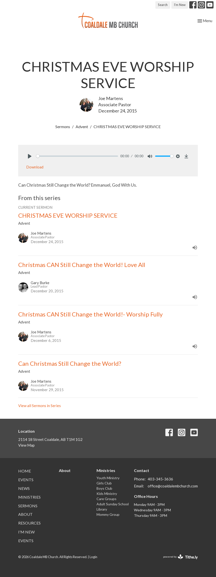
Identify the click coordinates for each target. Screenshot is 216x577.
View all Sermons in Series (39, 405)
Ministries (29, 497)
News (24, 488)
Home (24, 471)
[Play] (30, 156)
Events (25, 479)
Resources (29, 523)
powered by (180, 557)
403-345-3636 (160, 479)
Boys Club (104, 488)
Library (102, 509)
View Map (26, 445)
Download (34, 167)
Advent (82, 126)
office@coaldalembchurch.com (173, 486)
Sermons (62, 126)
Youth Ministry (108, 478)
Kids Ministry (107, 493)
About (25, 514)
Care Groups (106, 499)
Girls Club (104, 483)
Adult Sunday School (113, 504)
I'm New (180, 5)
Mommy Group (108, 514)
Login (93, 557)
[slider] (77, 156)
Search (163, 5)
